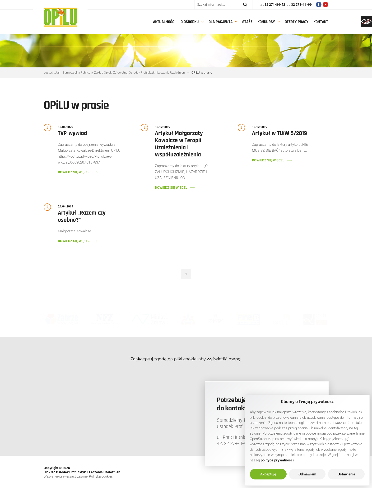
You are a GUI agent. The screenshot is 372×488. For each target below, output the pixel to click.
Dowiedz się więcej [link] (74, 172)
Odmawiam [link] (307, 474)
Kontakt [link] (320, 21)
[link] (366, 21)
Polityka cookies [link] (101, 476)
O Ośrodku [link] (190, 21)
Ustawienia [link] (346, 474)
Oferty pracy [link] (296, 21)
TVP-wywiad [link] (72, 133)
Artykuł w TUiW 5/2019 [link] (279, 133)
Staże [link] (247, 21)
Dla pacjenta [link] (220, 21)
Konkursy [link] (266, 21)
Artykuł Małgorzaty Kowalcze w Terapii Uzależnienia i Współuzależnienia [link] (179, 144)
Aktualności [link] (164, 21)
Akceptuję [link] (268, 474)
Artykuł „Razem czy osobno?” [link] (82, 216)
